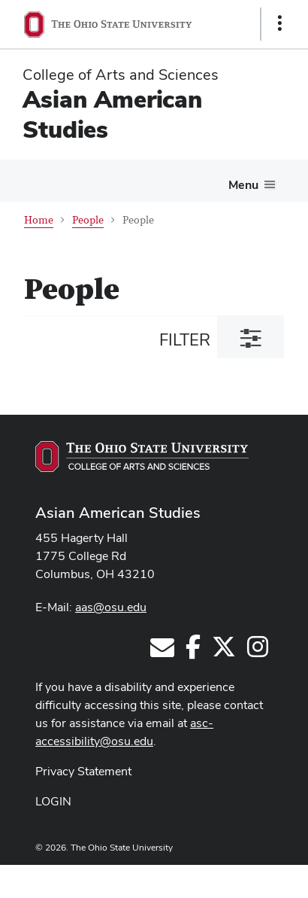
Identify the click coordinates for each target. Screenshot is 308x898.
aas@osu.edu (110, 607)
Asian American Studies (112, 114)
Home (38, 220)
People (88, 220)
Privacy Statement (83, 771)
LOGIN (53, 801)
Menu (243, 185)
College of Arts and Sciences (121, 74)
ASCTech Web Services (226, 878)
